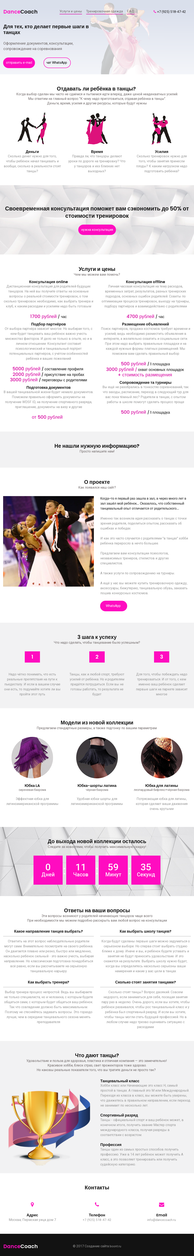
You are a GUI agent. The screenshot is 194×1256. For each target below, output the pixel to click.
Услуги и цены (71, 11)
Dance (19, 11)
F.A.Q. (131, 11)
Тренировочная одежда (104, 11)
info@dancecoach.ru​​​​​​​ (161, 1219)
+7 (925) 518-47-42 (171, 11)
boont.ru (115, 1245)
